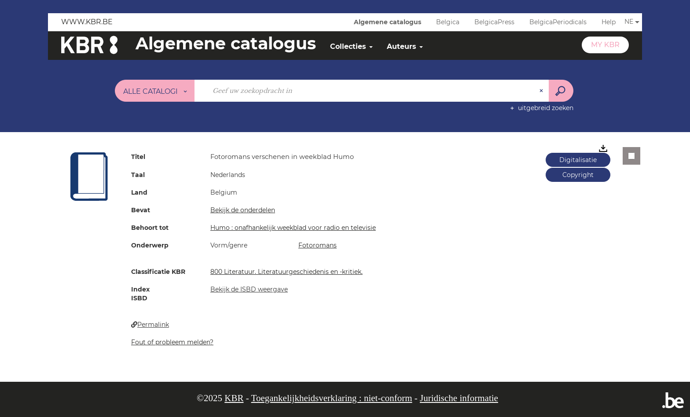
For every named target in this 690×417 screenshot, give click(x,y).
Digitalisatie (578, 160)
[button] (89, 176)
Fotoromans (317, 245)
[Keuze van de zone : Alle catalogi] (155, 91)
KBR (233, 398)
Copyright (578, 175)
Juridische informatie (459, 398)
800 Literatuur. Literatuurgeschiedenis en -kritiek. (286, 272)
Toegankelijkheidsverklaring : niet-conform (331, 398)
